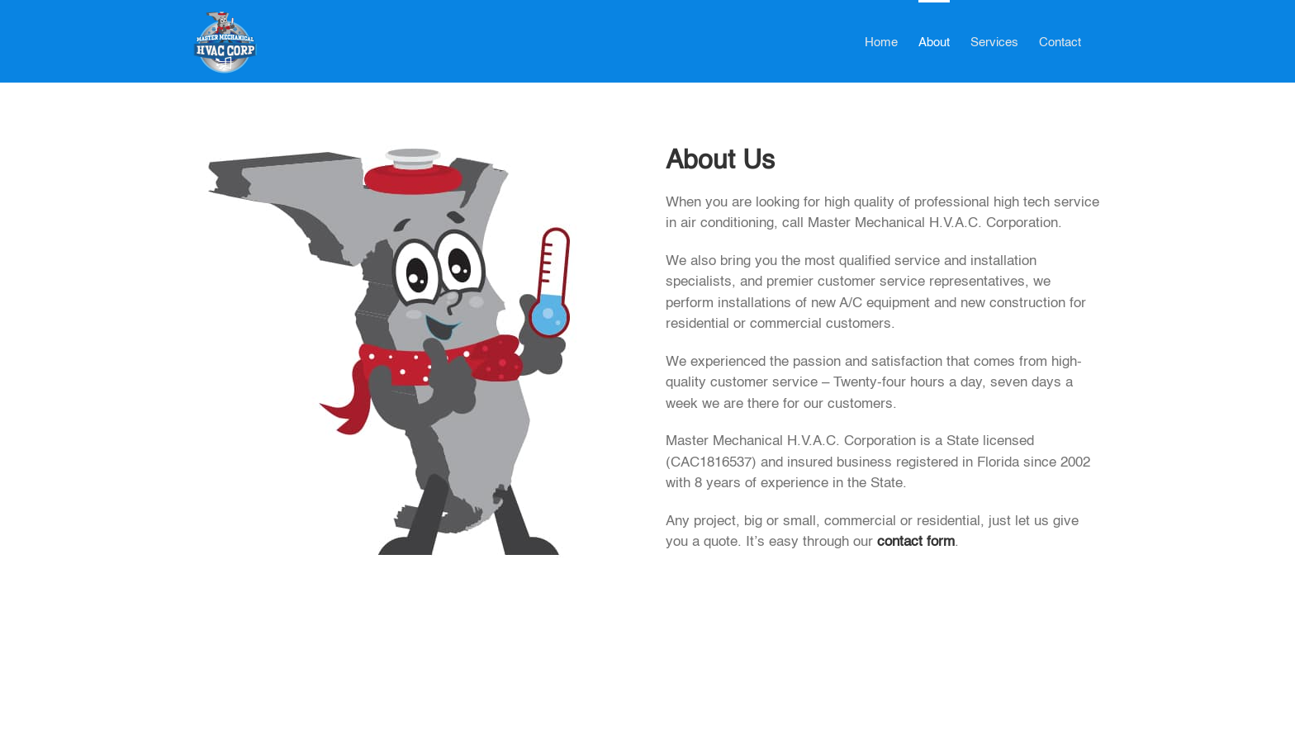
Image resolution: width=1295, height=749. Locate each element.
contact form (916, 542)
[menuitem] (881, 41)
